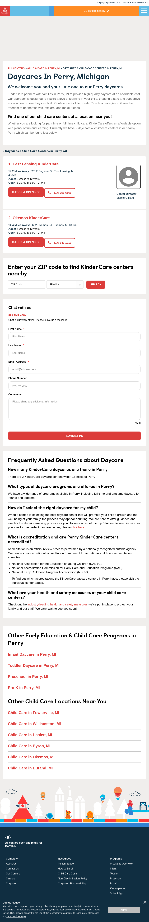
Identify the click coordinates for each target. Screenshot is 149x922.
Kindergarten (117, 888)
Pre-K (113, 883)
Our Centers (13, 873)
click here (77, 526)
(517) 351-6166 (60, 192)
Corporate (11, 883)
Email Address (74, 366)
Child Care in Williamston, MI (34, 723)
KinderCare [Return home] (5, 11)
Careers (10, 878)
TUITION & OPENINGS (26, 192)
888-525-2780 (17, 314)
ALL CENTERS (16, 68)
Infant (113, 868)
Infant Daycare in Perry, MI (32, 654)
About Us (11, 863)
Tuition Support (66, 863)
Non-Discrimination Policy (72, 878)
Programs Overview (121, 863)
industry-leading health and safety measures (58, 603)
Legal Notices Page (16, 916)
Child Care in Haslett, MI (30, 734)
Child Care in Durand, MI (30, 767)
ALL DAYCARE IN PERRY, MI (43, 68)
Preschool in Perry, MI (28, 676)
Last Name (74, 350)
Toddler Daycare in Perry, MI (34, 665)
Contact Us (12, 868)
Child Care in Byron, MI (29, 745)
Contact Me (74, 435)
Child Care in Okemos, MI (31, 756)
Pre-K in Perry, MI (24, 687)
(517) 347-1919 (60, 242)
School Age (116, 892)
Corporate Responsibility (72, 883)
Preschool (115, 878)
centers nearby (116, 10)
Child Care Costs (67, 873)
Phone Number (74, 382)
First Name (74, 333)
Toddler (114, 873)
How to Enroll (65, 868)
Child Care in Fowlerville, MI (33, 712)
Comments (15, 394)
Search (95, 283)
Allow (124, 910)
